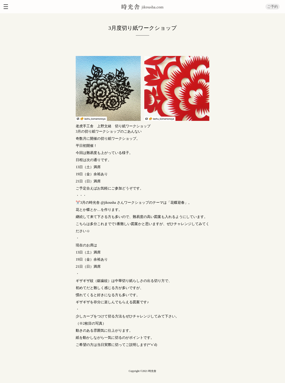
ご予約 (272, 6)
